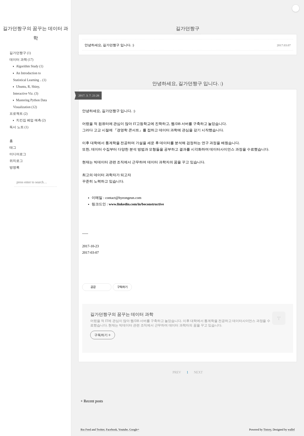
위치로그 (16, 161)
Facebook (111, 429)
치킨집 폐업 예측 (30, 120)
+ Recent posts (92, 401)
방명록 (14, 167)
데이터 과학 (21, 59)
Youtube (123, 429)
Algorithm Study (29, 66)
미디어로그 (18, 154)
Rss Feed (86, 429)
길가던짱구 (20, 53)
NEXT (198, 372)
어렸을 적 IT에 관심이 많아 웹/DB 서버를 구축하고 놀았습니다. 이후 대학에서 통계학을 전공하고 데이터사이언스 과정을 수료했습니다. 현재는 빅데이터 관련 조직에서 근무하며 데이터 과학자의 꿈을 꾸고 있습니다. (180, 323)
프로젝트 (19, 113)
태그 (13, 147)
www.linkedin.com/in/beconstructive (136, 204)
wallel (291, 429)
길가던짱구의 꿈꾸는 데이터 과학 (121, 314)
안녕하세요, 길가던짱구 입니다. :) (109, 45)
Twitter (100, 429)
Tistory (267, 429)
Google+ (134, 429)
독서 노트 (19, 127)
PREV (176, 372)
